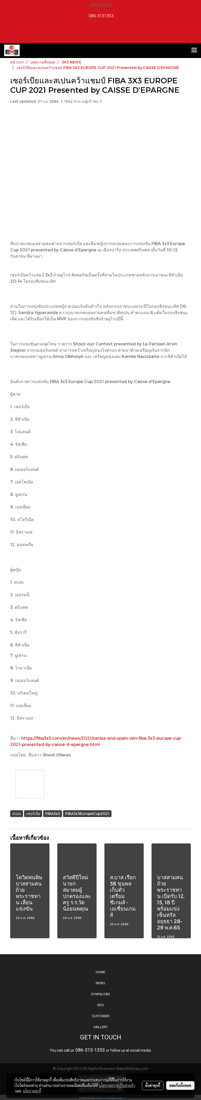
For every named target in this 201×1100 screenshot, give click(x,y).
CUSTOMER (100, 1016)
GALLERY (100, 1027)
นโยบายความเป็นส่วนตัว (117, 1085)
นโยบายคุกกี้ (32, 1091)
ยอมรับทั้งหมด (180, 1085)
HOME (100, 972)
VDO (100, 1005)
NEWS (100, 983)
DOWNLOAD (100, 994)
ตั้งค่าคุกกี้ (152, 1085)
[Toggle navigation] (194, 50)
